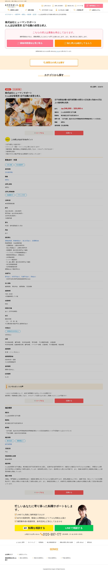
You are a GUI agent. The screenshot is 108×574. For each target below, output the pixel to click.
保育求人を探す (13, 10)
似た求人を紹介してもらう (79, 43)
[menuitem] (13, 10)
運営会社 (89, 542)
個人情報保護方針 (51, 542)
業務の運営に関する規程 (66, 542)
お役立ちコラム (94, 10)
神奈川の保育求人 (38, 558)
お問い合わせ (47, 5)
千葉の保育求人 (66, 558)
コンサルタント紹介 (62, 10)
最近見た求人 (71, 5)
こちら (57, 51)
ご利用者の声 (78, 10)
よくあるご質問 (20, 542)
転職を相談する (34, 528)
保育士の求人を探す (55, 62)
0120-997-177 (52, 534)
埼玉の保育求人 (52, 558)
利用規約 (41, 542)
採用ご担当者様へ (59, 5)
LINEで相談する (74, 528)
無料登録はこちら (94, 5)
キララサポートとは (45, 10)
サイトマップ (31, 542)
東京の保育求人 (24, 558)
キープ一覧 (80, 5)
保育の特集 (29, 10)
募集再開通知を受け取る (31, 43)
